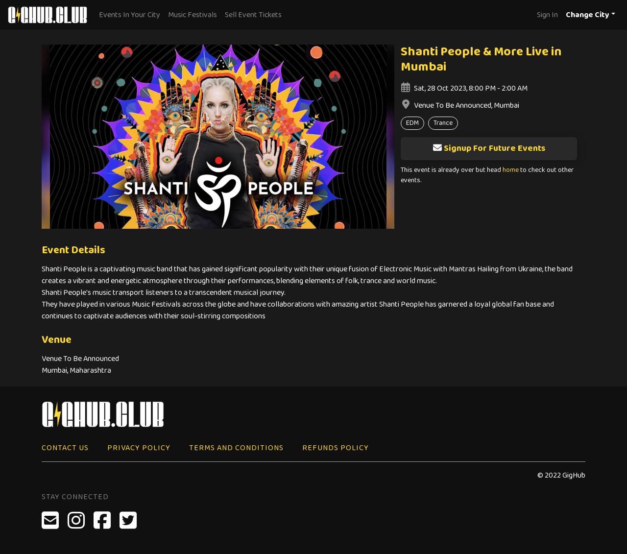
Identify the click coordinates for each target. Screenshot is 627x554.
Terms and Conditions (236, 448)
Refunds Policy (335, 448)
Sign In (547, 15)
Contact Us (65, 448)
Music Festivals (192, 15)
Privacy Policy (138, 448)
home (511, 170)
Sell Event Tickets (253, 15)
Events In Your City (129, 15)
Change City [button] (587, 15)
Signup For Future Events (489, 148)
